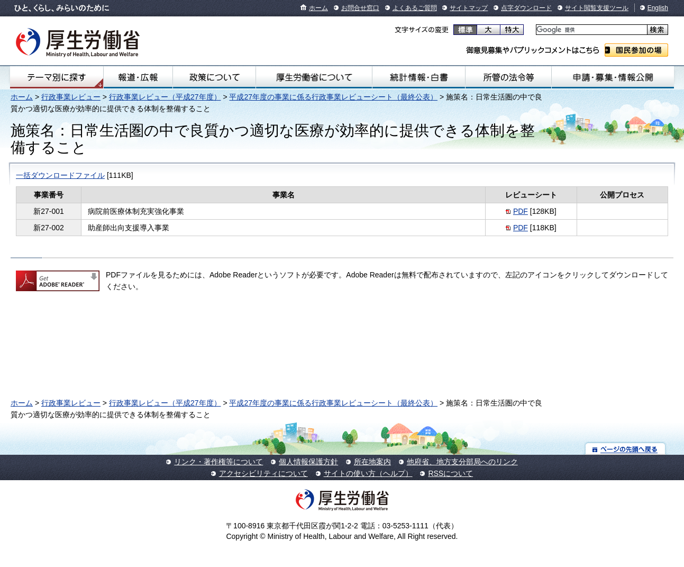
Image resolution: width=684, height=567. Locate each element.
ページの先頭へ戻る (625, 449)
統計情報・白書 (418, 77)
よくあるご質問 (415, 8)
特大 (511, 29)
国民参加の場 (636, 50)
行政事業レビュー (71, 97)
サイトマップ (469, 8)
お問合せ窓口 (360, 8)
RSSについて (450, 473)
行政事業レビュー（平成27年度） (165, 97)
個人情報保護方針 (308, 461)
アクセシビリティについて (263, 473)
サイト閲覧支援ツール (596, 8)
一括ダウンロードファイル (60, 175)
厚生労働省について (314, 77)
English (657, 8)
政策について (214, 77)
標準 (465, 29)
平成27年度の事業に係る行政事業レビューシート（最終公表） (333, 97)
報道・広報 (138, 77)
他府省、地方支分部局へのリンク (462, 461)
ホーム (318, 8)
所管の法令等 (508, 77)
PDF (520, 211)
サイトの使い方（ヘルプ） (368, 473)
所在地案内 (372, 461)
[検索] (590, 30)
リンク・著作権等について (218, 461)
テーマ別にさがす (57, 77)
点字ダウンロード (526, 8)
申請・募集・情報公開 (613, 77)
